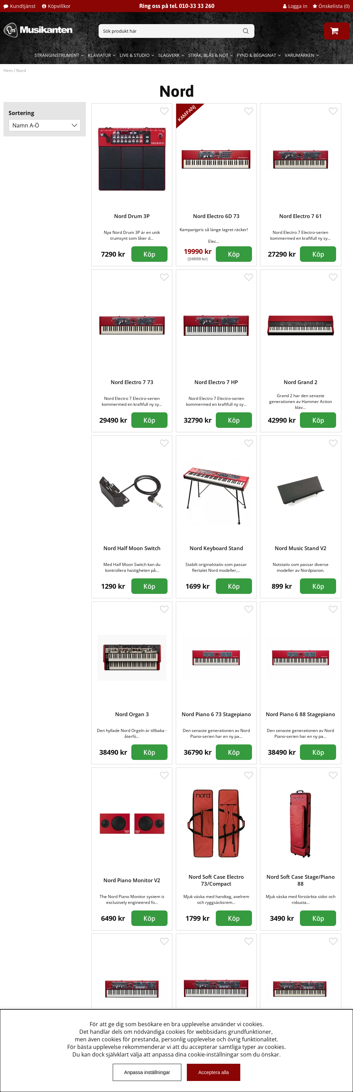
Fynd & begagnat (256, 55)
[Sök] (176, 31)
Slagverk (169, 55)
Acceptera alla (213, 1072)
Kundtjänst (23, 6)
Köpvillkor (59, 6)
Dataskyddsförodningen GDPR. (47, 1008)
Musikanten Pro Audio (35, 998)
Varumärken (299, 55)
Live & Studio (135, 55)
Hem (8, 70)
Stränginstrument (56, 55)
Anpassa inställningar (147, 1072)
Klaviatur (99, 55)
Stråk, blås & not (208, 55)
